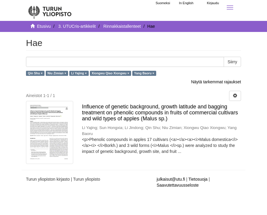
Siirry (232, 61)
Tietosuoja (198, 179)
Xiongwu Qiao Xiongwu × (110, 73)
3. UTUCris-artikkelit (77, 26)
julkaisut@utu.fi (171, 179)
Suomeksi (163, 3)
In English (186, 3)
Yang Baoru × (144, 73)
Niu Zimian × (56, 73)
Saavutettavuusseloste (178, 185)
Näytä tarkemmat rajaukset (216, 81)
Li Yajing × (79, 73)
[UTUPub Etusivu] (50, 10)
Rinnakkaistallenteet (122, 26)
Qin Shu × (35, 73)
